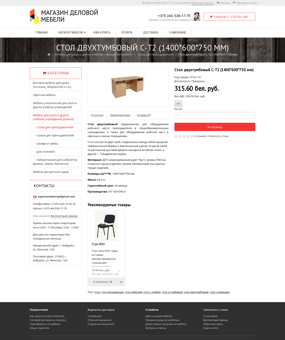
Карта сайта (210, 328)
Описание (97, 115)
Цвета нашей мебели (159, 316)
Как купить (102, 32)
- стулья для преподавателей (53, 135)
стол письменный (112, 292)
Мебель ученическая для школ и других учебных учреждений (55, 105)
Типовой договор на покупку (48, 320)
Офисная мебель (44, 95)
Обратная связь (213, 324)
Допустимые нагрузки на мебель (166, 324)
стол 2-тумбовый (172, 292)
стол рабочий (133, 292)
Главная (41, 32)
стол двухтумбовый (196, 292)
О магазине (177, 32)
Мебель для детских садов (50, 172)
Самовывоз (95, 316)
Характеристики (120, 115)
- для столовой (44, 151)
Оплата (126, 32)
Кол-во (178, 109)
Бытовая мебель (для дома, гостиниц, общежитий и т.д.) (52, 85)
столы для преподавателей (155, 54)
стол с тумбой (152, 292)
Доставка (150, 32)
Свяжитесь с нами (215, 309)
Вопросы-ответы (156, 328)
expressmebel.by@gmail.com (56, 196)
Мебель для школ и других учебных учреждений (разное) (94, 54)
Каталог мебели (71, 32)
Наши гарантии (39, 328)
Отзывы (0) (144, 115)
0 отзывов (200, 136)
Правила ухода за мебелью (163, 320)
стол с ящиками (219, 292)
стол (97, 292)
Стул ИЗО (98, 244)
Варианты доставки (101, 309)
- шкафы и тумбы (45, 143)
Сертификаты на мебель (45, 324)
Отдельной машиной (101, 324)
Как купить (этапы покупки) (47, 316)
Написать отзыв (218, 136)
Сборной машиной (99, 320)
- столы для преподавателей (53, 127)
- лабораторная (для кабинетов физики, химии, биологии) (55, 162)
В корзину (214, 127)
